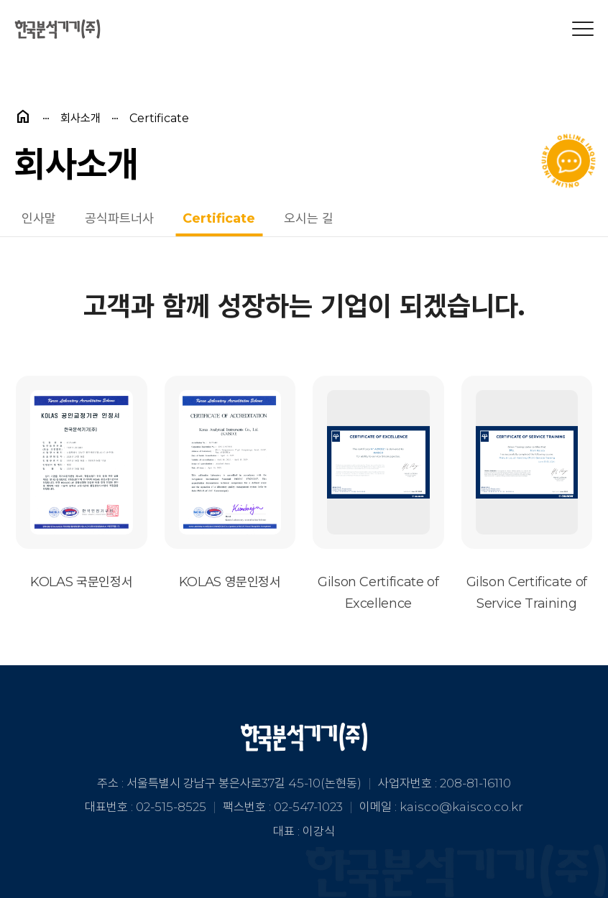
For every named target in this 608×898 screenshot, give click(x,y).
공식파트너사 (119, 218)
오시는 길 (308, 218)
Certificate (219, 218)
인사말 (39, 218)
